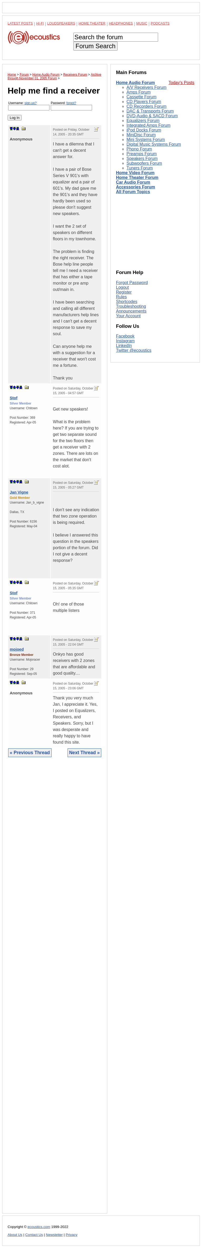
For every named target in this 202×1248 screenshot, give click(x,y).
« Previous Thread (30, 752)
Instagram (125, 341)
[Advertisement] (55, 989)
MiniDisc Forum (141, 135)
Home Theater (92, 23)
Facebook (125, 336)
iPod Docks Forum (144, 130)
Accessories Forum (135, 187)
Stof (13, 398)
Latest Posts (20, 23)
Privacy (72, 1235)
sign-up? (30, 103)
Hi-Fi (40, 23)
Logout (122, 287)
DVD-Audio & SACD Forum (152, 116)
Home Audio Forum (135, 82)
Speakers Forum (142, 158)
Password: (71, 105)
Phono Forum (139, 149)
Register (124, 292)
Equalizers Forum (143, 120)
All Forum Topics (133, 191)
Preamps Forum (142, 154)
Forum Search (95, 46)
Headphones (121, 23)
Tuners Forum (140, 168)
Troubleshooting (131, 306)
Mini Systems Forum (146, 139)
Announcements (131, 311)
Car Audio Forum (133, 182)
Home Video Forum (135, 172)
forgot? (71, 103)
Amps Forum (139, 92)
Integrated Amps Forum (148, 125)
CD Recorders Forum (146, 106)
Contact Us (34, 1235)
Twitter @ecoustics (134, 350)
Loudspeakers (61, 23)
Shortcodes (126, 301)
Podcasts (160, 23)
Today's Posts (181, 82)
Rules (121, 297)
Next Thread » (84, 752)
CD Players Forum (144, 101)
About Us (15, 1235)
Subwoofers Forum (144, 163)
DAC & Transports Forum (150, 111)
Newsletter (54, 1235)
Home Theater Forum (137, 177)
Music (141, 23)
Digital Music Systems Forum (154, 144)
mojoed (17, 649)
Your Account (128, 316)
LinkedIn (124, 345)
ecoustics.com (39, 1227)
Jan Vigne (19, 492)
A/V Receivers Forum (146, 87)
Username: (28, 105)
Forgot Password (132, 282)
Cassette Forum (141, 97)
